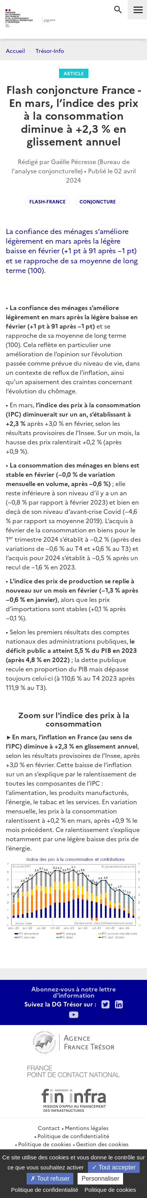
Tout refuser (50, 1178)
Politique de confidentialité (73, 1136)
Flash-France (47, 201)
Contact (49, 1128)
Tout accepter (113, 1167)
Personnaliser (100, 1178)
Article (74, 73)
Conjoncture (97, 201)
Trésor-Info (49, 50)
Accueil (15, 50)
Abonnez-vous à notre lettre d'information (73, 992)
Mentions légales (86, 1128)
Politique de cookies (44, 1144)
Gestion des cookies (102, 1144)
